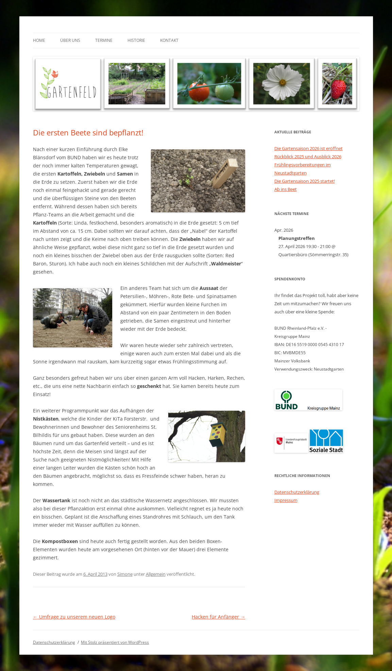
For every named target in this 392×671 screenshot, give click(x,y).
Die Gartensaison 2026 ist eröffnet (308, 148)
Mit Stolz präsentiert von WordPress (115, 642)
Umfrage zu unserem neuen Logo (74, 616)
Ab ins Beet (285, 189)
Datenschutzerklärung (296, 492)
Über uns (70, 40)
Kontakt (169, 40)
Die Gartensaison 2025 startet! (304, 181)
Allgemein (156, 574)
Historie (136, 40)
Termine (104, 40)
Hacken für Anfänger (218, 616)
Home (39, 40)
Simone (125, 574)
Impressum (285, 500)
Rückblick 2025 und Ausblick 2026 (307, 156)
